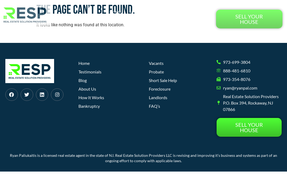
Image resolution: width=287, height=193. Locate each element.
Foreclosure (160, 88)
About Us (178, 12)
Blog (201, 12)
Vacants (156, 63)
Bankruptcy (89, 106)
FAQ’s (154, 106)
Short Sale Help (163, 80)
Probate (156, 71)
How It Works (145, 12)
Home (115, 12)
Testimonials (192, 25)
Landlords (158, 97)
